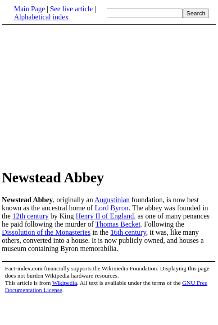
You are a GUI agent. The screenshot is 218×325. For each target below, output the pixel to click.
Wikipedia (64, 282)
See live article (71, 9)
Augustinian (112, 200)
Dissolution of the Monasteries (46, 232)
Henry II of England (105, 216)
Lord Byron (111, 208)
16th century (128, 232)
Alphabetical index (41, 17)
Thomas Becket (118, 224)
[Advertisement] (109, 96)
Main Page (29, 9)
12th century (31, 216)
